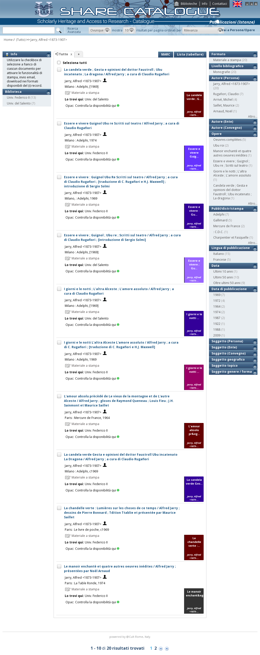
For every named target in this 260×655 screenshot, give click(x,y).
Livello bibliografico (227, 66)
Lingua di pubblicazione (231, 248)
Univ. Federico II (18, 97)
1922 (216, 324)
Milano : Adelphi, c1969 (81, 471)
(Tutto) (20, 40)
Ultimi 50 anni (223, 277)
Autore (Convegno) (227, 128)
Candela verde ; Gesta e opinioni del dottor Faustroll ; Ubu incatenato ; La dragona (232, 191)
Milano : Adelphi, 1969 (80, 359)
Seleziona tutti (74, 63)
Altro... (252, 116)
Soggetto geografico (228, 359)
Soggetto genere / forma (232, 371)
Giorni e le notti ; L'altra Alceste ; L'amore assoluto (232, 173)
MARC (165, 54)
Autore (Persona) (225, 78)
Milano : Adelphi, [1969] (82, 86)
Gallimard (220, 220)
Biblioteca (13, 92)
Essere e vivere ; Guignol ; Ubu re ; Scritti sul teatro (231, 163)
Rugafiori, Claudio (226, 94)
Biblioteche (189, 4)
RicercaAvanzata (74, 30)
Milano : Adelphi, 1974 (80, 140)
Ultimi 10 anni (223, 271)
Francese (219, 259)
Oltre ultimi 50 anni (226, 283)
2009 (216, 335)
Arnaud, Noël (222, 111)
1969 (216, 295)
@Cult (130, 637)
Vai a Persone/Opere (238, 30)
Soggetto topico (225, 365)
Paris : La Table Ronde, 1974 (85, 583)
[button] (100, 30)
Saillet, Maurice (224, 105)
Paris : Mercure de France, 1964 (87, 418)
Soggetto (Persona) (227, 341)
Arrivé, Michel (223, 99)
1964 (216, 306)
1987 (216, 318)
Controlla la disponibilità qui (97, 105)
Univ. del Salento (19, 103)
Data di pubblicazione (229, 289)
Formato (218, 54)
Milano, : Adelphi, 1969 (81, 198)
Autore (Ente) (222, 121)
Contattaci (219, 4)
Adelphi (218, 214)
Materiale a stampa (227, 60)
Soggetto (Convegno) (229, 353)
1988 (216, 329)
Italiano (218, 254)
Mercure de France (226, 226)
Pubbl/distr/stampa (227, 208)
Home (8, 40)
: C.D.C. (218, 232)
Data (215, 265)
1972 (216, 300)
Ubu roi (218, 145)
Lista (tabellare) (190, 54)
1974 (216, 312)
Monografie (221, 72)
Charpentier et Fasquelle (231, 237)
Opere (217, 134)
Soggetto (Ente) (224, 347)
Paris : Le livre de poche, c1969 (87, 529)
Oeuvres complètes (227, 139)
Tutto (63, 54)
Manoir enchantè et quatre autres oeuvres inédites (232, 153)
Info (204, 4)
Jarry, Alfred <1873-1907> (48, 40)
